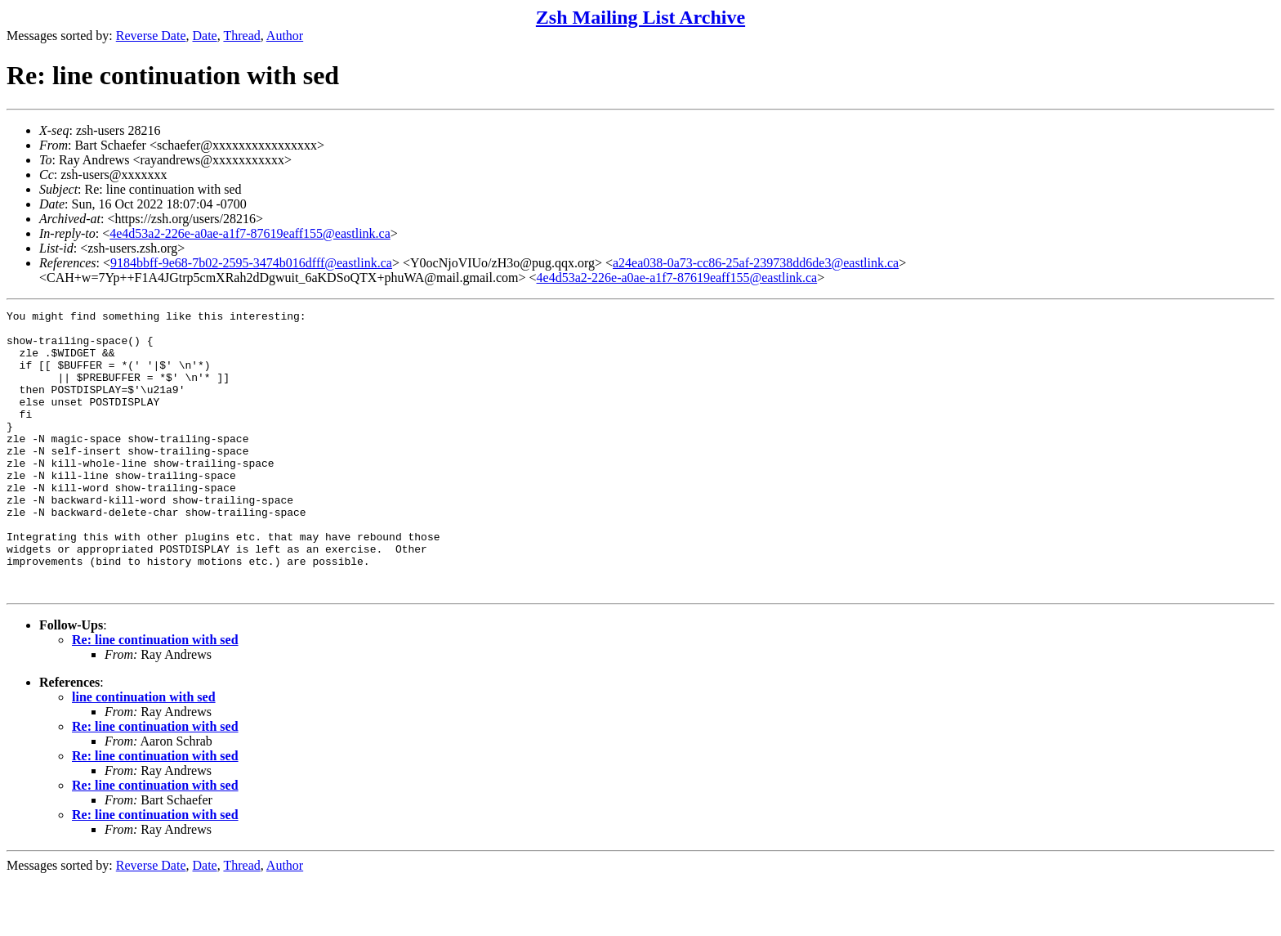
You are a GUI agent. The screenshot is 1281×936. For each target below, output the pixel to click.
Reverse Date (151, 36)
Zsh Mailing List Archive (640, 17)
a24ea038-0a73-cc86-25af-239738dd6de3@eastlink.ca (756, 263)
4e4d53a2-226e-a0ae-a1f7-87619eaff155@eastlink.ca (250, 233)
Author (284, 36)
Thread (241, 36)
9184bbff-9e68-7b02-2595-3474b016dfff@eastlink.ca (251, 263)
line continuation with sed (144, 753)
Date (205, 36)
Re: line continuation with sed (155, 696)
